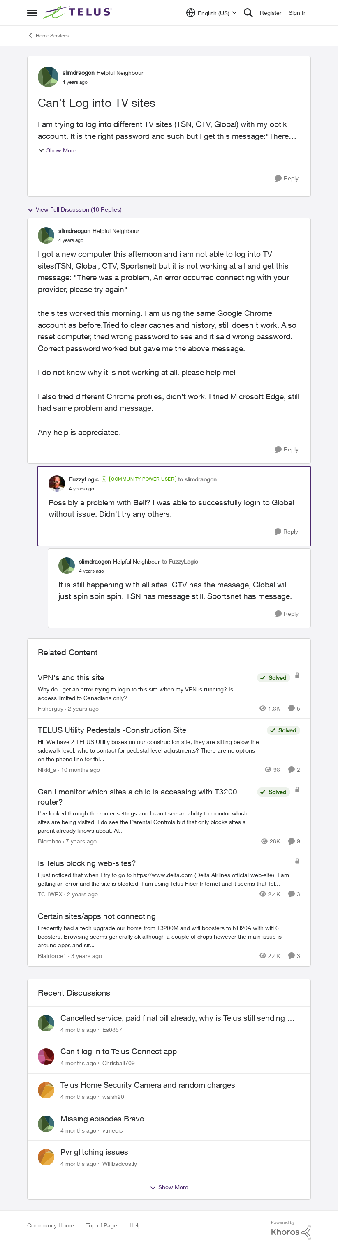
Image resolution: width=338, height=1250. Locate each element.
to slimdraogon (197, 479)
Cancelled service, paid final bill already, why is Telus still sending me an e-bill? (179, 1018)
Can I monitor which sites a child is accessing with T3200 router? (137, 796)
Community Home (50, 1225)
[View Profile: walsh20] (46, 1090)
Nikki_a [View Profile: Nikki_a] (47, 769)
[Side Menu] (32, 13)
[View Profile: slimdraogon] (48, 77)
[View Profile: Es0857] (46, 1023)
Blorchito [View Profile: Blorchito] (49, 841)
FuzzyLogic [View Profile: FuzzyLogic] (84, 479)
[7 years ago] (80, 841)
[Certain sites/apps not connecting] (169, 936)
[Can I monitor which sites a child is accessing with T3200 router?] (145, 822)
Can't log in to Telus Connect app (118, 1051)
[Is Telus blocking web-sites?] (164, 879)
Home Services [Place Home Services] (48, 35)
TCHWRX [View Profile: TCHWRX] (50, 894)
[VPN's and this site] (145, 693)
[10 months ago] (79, 769)
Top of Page (101, 1225)
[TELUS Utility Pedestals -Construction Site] (150, 750)
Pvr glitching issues (94, 1151)
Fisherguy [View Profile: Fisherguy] (50, 707)
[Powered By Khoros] (291, 1230)
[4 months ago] (78, 1029)
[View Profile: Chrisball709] (46, 1056)
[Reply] (286, 178)
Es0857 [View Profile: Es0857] (112, 1029)
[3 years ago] (85, 955)
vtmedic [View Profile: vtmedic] (112, 1129)
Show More (57, 150)
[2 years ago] (82, 708)
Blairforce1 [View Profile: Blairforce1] (52, 955)
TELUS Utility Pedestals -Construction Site (112, 729)
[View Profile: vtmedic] (46, 1124)
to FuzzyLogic (180, 561)
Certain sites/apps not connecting (97, 916)
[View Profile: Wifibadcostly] (46, 1157)
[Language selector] (212, 13)
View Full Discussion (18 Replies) (74, 209)
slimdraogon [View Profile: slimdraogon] (79, 72)
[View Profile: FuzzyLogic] (57, 483)
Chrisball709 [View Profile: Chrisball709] (118, 1062)
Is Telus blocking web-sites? (87, 863)
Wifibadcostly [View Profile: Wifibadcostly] (119, 1163)
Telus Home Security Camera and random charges (147, 1084)
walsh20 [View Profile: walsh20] (113, 1096)
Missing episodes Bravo (102, 1118)
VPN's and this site (71, 677)
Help (135, 1225)
